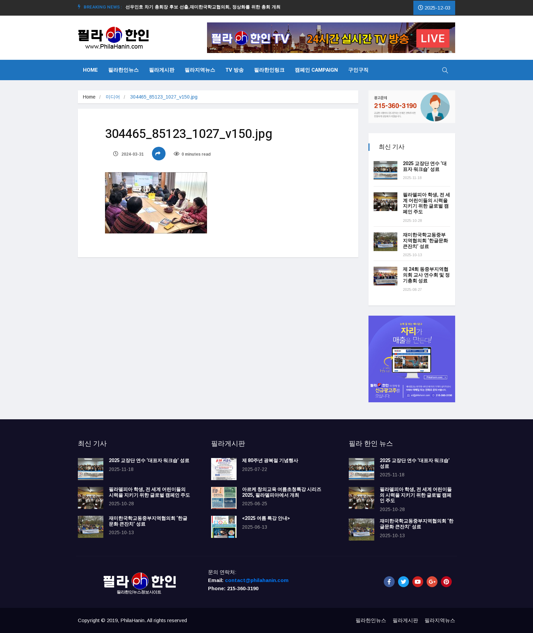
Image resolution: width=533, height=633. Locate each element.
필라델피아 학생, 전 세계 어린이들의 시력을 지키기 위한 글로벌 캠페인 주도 (426, 203)
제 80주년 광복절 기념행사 (271, 460)
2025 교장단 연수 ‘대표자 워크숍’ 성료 (425, 166)
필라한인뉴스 (123, 70)
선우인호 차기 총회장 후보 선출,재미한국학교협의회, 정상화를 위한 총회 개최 (205, 7)
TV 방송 (234, 70)
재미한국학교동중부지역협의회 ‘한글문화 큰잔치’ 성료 (425, 240)
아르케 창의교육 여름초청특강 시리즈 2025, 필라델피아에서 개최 (281, 492)
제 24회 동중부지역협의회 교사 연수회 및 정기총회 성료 (426, 275)
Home (90, 70)
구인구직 (358, 70)
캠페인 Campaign (316, 70)
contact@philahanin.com (257, 580)
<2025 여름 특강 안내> (266, 518)
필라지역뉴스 (200, 70)
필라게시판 (161, 70)
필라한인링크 (269, 70)
